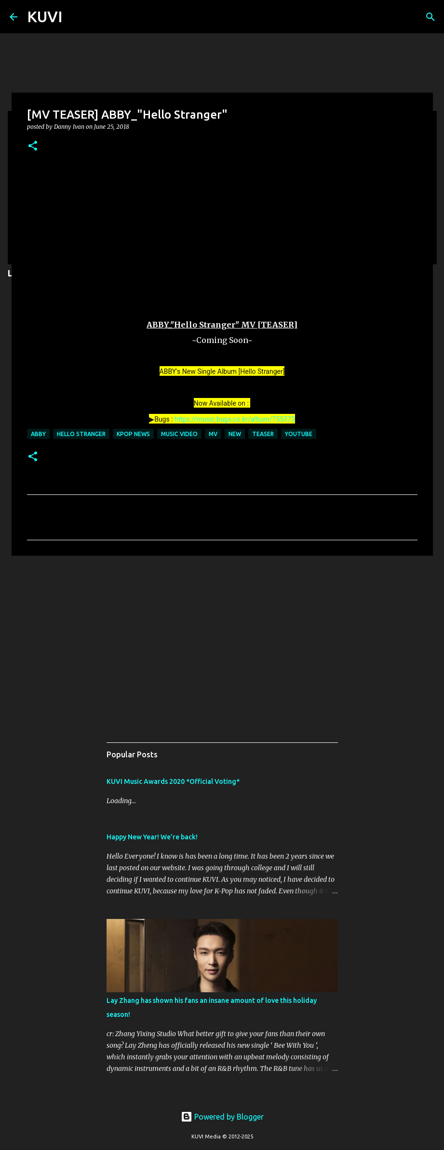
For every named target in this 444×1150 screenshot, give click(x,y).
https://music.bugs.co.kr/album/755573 (235, 419)
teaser (263, 434)
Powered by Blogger (222, 1116)
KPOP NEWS (133, 434)
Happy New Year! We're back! (152, 837)
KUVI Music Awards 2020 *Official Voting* (173, 781)
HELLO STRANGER (81, 434)
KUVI (45, 16)
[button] (33, 146)
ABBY (38, 434)
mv (213, 434)
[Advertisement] (222, 637)
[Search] (430, 16)
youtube (298, 434)
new (235, 434)
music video (179, 434)
